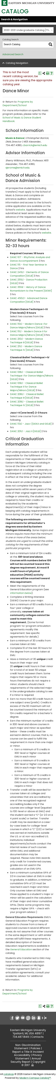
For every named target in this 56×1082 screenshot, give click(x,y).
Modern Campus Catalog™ (35, 1078)
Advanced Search (12, 54)
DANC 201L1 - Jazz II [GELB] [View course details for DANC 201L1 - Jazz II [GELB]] (25, 431)
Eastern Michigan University (28, 1030)
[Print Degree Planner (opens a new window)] (40, 73)
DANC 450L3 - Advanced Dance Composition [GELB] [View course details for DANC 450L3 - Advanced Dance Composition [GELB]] (28, 300)
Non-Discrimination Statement (27, 1046)
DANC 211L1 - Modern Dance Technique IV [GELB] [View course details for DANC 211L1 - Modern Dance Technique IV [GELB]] (26, 348)
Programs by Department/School (18, 103)
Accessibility (22, 1055)
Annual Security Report (26, 1060)
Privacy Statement (28, 1056)
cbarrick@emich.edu (35, 145)
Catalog (15, 11)
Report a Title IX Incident (28, 1052)
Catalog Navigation (17, 63)
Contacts (37, 1037)
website (20, 209)
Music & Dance (15, 138)
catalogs (9, 1074)
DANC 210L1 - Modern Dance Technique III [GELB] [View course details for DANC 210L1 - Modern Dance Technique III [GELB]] (26, 340)
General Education (21, 949)
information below (21, 593)
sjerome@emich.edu (18, 167)
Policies (35, 1048)
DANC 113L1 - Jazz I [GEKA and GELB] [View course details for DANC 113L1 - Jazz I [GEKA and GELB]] (31, 424)
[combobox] (28, 30)
